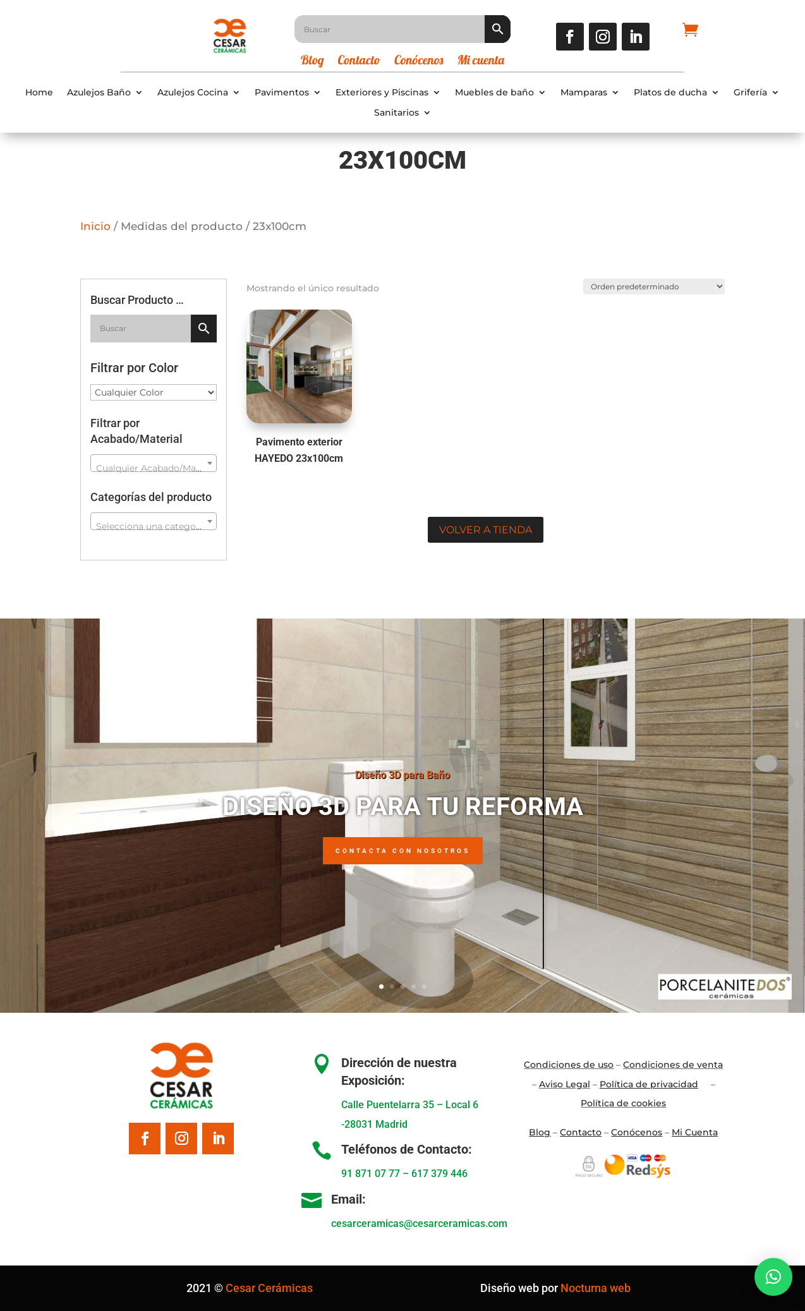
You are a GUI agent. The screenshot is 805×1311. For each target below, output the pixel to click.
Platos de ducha (670, 92)
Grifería (750, 92)
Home (39, 92)
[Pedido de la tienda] (653, 286)
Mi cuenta (480, 62)
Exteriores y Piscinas (382, 92)
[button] (773, 1277)
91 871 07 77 (370, 1174)
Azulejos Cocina (192, 92)
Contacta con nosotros (403, 850)
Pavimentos (282, 92)
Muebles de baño (494, 92)
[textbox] (153, 468)
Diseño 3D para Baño (402, 775)
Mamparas (583, 92)
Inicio (95, 226)
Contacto (359, 62)
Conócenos (418, 62)
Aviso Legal (564, 1084)
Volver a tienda (485, 530)
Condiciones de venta (673, 1064)
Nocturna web (595, 1288)
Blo (539, 1132)
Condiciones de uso (569, 1064)
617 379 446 (439, 1174)
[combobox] (153, 463)
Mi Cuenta (695, 1132)
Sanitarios (396, 112)
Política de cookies (623, 1103)
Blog (312, 62)
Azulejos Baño (99, 92)
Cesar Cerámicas (269, 1288)
